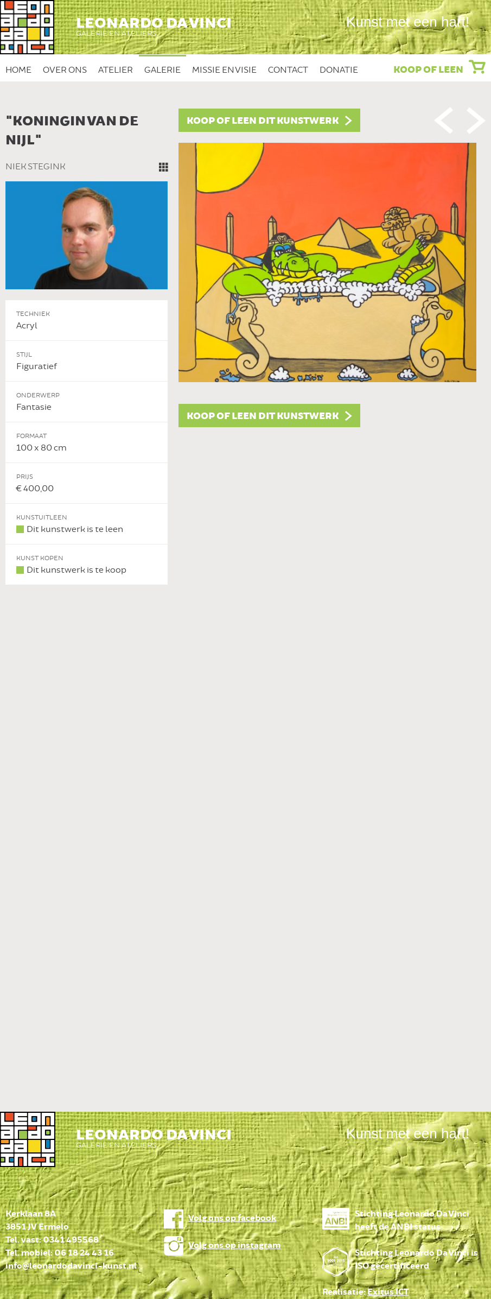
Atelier (115, 70)
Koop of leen (428, 70)
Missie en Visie (224, 70)
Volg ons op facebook (232, 1218)
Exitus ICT (388, 1292)
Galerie (162, 70)
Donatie (339, 70)
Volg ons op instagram (234, 1245)
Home (18, 70)
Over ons (65, 70)
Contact (288, 70)
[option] (245, 347)
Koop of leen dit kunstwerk (263, 121)
